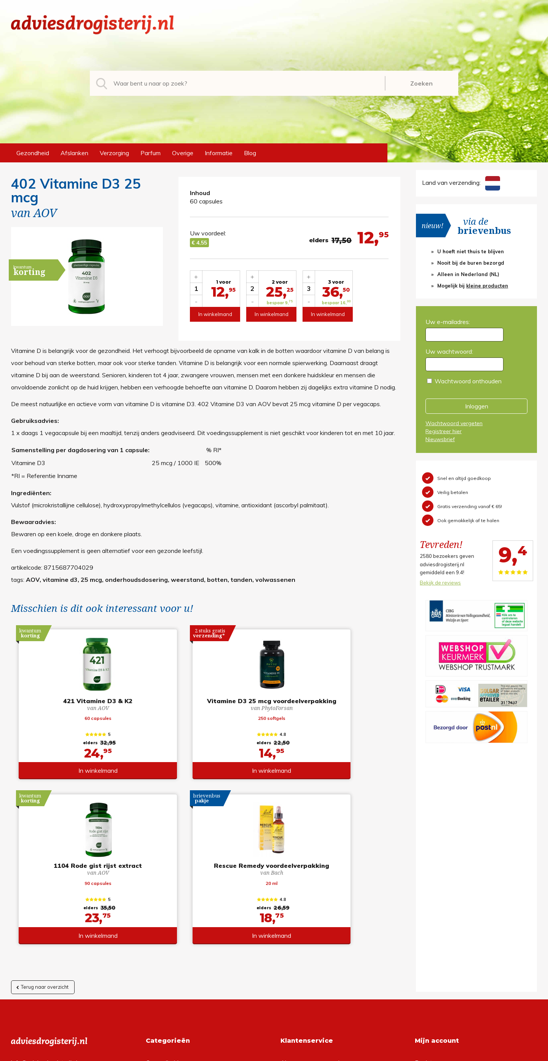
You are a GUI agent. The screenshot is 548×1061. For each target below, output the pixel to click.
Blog (250, 153)
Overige (182, 153)
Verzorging (114, 153)
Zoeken (421, 83)
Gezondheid (32, 153)
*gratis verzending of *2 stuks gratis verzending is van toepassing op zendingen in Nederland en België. (274, 1053)
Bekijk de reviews (440, 583)
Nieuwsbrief (440, 439)
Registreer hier (443, 431)
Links (287, 950)
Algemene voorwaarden (313, 901)
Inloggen (476, 406)
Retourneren (297, 913)
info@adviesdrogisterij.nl (44, 901)
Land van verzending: (461, 182)
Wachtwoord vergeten (454, 423)
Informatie (219, 153)
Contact (291, 938)
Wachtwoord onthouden (468, 381)
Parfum (150, 153)
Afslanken (74, 153)
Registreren (430, 901)
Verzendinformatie (305, 925)
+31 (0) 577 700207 (40, 913)
